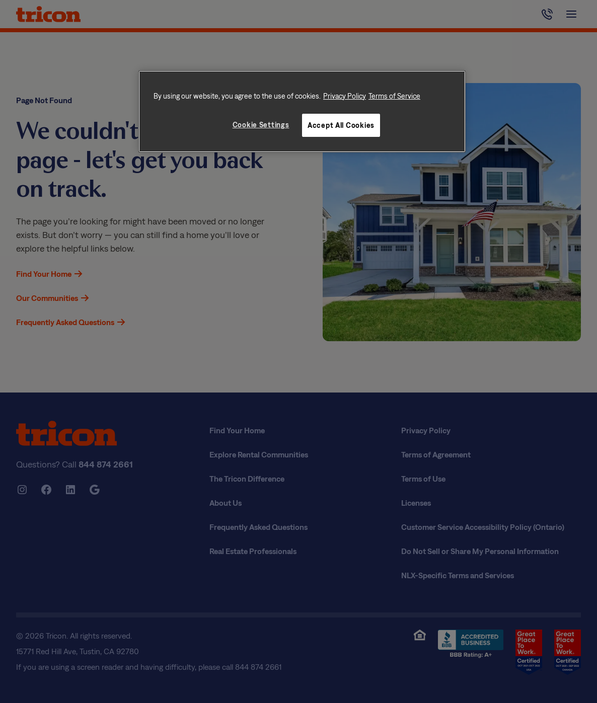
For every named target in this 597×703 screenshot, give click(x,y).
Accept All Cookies (341, 125)
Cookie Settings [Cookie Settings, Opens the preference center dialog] (261, 124)
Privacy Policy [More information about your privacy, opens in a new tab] (344, 96)
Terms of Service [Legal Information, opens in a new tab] (394, 96)
